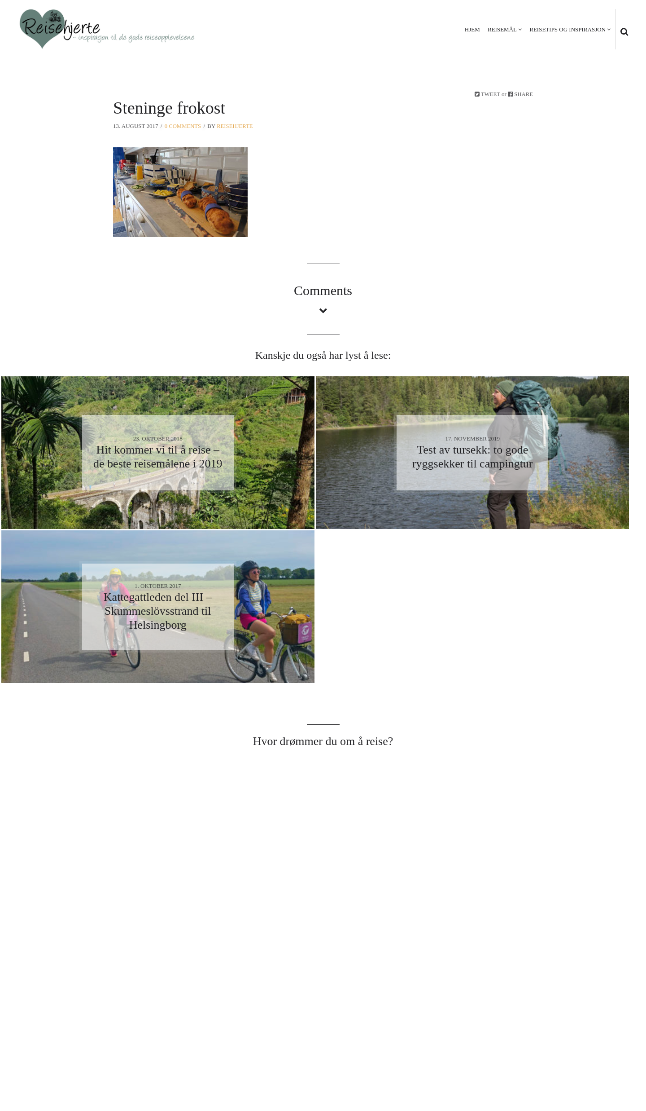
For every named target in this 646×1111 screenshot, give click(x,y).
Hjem (472, 29)
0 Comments (183, 126)
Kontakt (611, 1058)
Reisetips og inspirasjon (567, 29)
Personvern (565, 1058)
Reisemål (501, 29)
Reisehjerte (236, 126)
